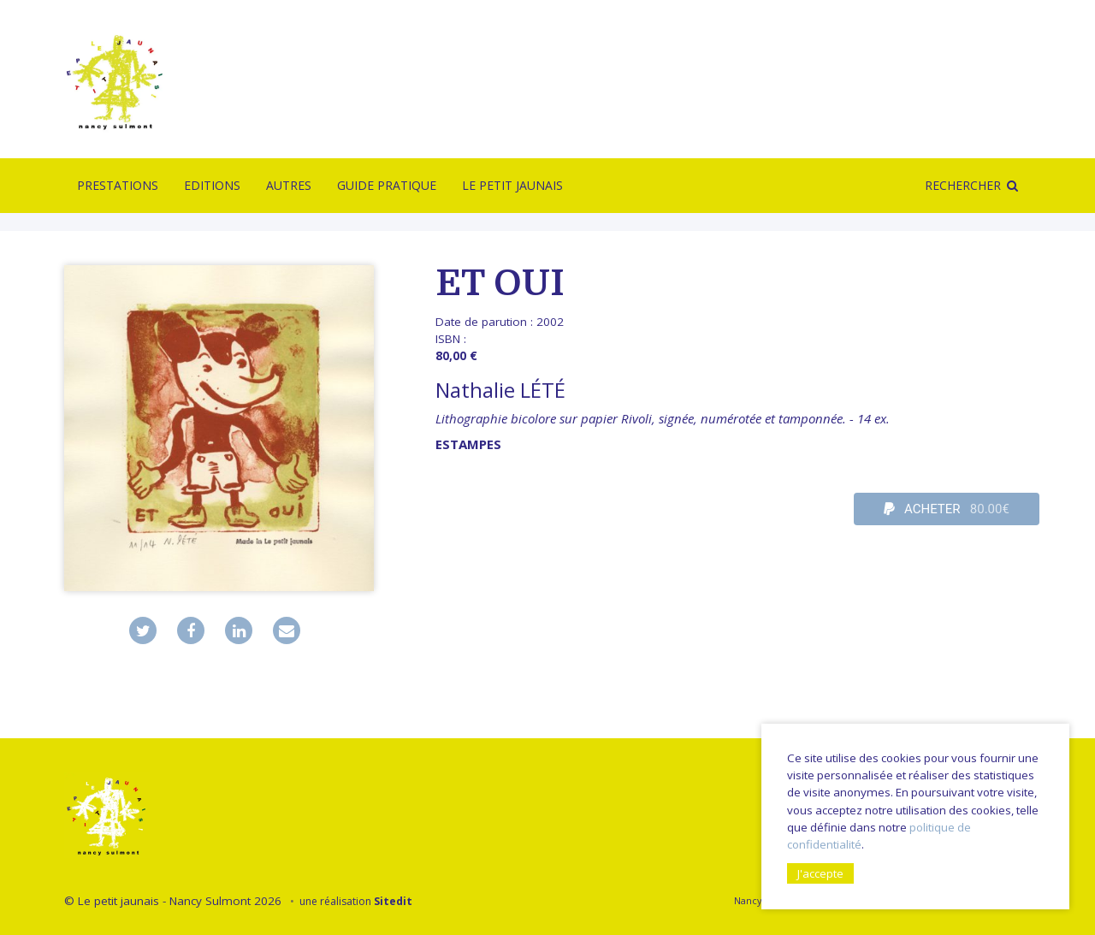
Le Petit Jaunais (512, 185)
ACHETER (946, 509)
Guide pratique (386, 185)
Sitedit (393, 901)
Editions (212, 185)
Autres (288, 185)
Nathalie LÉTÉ (500, 390)
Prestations (117, 185)
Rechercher (963, 185)
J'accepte (820, 873)
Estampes (468, 444)
